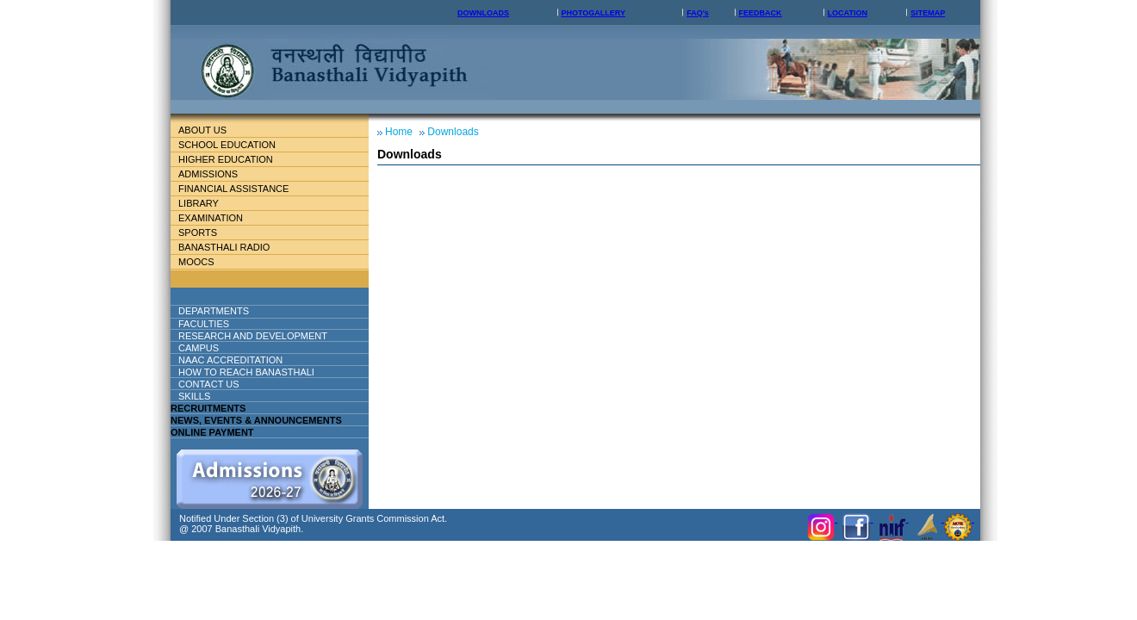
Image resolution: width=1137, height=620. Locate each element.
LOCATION (847, 13)
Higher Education (232, 159)
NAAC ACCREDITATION (230, 360)
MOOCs (196, 262)
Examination (210, 218)
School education (233, 145)
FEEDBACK (760, 13)
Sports (197, 232)
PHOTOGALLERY (593, 13)
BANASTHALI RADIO (224, 247)
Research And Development (259, 336)
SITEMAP (927, 13)
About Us (216, 130)
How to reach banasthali (246, 372)
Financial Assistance (240, 188)
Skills (194, 396)
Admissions (215, 174)
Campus (205, 348)
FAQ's (698, 13)
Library (205, 203)
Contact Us (208, 384)
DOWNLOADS (483, 13)
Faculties (224, 324)
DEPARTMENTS (227, 311)
